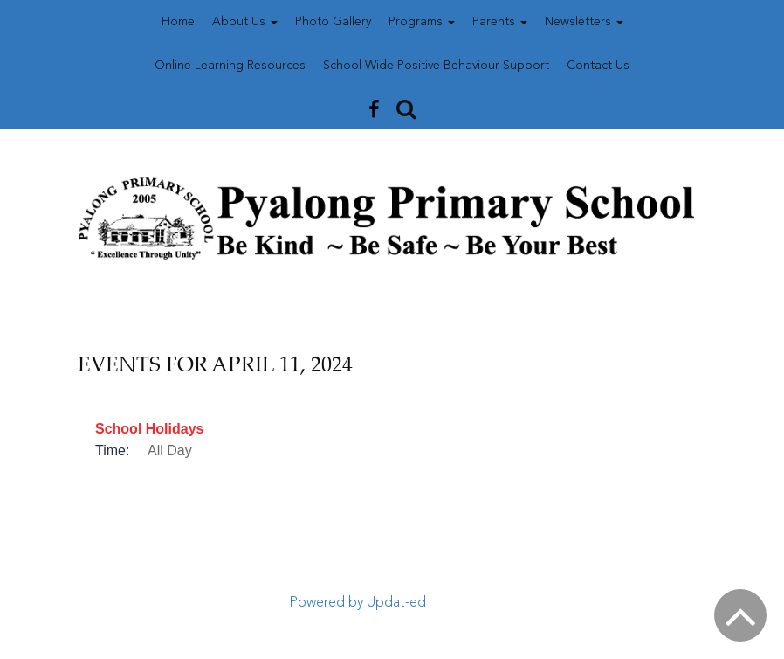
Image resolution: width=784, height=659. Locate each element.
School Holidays (149, 428)
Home (178, 22)
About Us (245, 22)
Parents (499, 22)
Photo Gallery (333, 22)
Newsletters (584, 22)
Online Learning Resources (230, 65)
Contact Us (598, 65)
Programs (422, 22)
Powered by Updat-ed (357, 603)
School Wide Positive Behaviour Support (436, 65)
